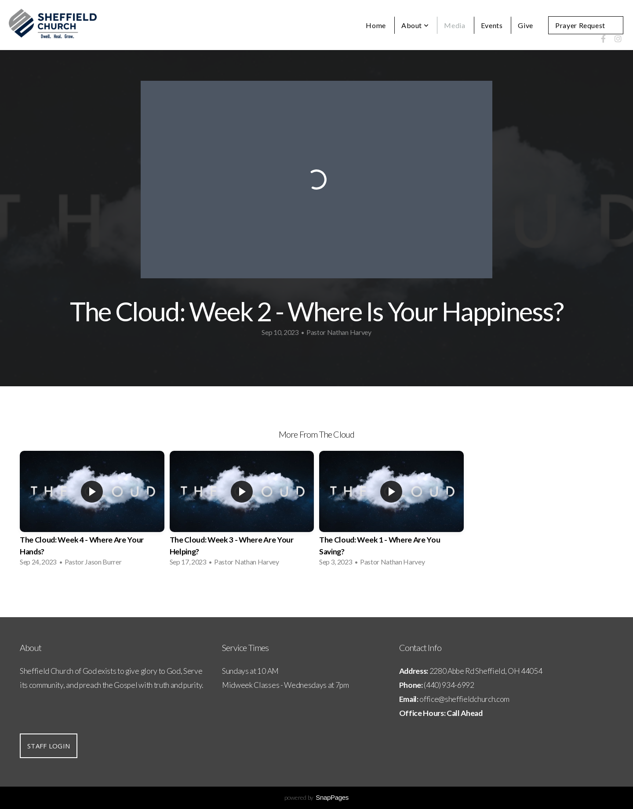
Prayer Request (580, 25)
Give (525, 25)
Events (492, 25)
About (415, 25)
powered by (316, 797)
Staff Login (48, 745)
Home (376, 25)
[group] (92, 511)
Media (454, 25)
